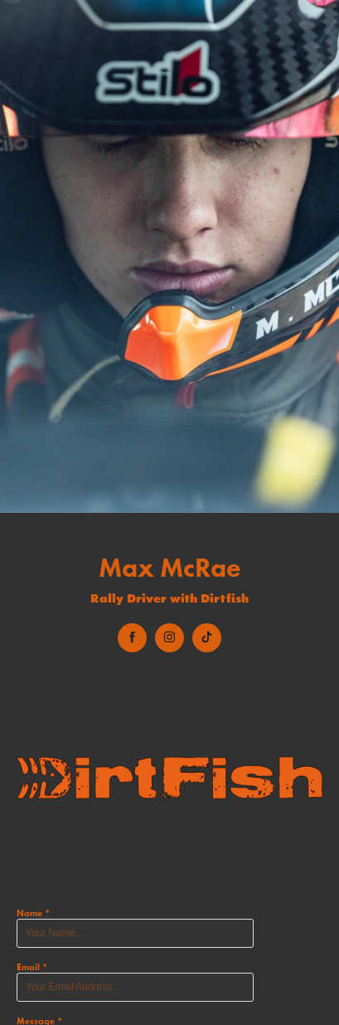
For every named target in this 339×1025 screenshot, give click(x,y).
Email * (32, 967)
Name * (33, 913)
